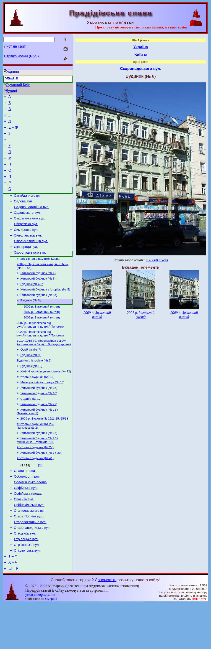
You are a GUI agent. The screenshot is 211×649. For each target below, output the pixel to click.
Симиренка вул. (26, 245)
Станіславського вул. (30, 549)
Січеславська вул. (28, 252)
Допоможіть (105, 625)
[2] (40, 499)
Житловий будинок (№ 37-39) (41, 485)
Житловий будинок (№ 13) (35, 404)
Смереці (51, 644)
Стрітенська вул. (27, 588)
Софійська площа (28, 530)
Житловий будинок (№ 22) (39, 434)
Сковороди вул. (26, 264)
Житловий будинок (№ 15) (39, 416)
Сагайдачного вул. (28, 207)
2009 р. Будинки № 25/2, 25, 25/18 (44, 449)
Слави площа (24, 505)
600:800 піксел (157, 260)
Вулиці (11, 91)
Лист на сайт (15, 46)
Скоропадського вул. (30, 271)
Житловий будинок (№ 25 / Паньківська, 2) (35, 457)
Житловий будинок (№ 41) (35, 491)
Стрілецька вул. (26, 581)
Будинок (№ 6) (31, 322)
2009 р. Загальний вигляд (42, 329)
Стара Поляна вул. (28, 556)
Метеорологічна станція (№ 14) (43, 410)
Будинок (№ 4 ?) (32, 304)
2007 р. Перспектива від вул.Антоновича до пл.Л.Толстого (40, 348)
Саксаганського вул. (29, 232)
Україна (12, 72)
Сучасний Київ (18, 85)
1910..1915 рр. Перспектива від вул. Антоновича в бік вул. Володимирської (44, 367)
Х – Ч (12, 607)
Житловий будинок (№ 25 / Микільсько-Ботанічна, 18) (37, 472)
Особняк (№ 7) (31, 375)
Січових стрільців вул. (31, 258)
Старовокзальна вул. (30, 562)
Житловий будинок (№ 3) (38, 298)
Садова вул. (23, 213)
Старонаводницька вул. (32, 568)
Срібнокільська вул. (29, 543)
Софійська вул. (25, 524)
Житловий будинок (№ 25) (39, 464)
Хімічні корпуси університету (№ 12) (46, 398)
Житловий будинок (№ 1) (38, 293)
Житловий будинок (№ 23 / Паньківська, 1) (37, 441)
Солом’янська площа (30, 517)
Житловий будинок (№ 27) (35, 479)
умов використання (40, 640)
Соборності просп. (28, 511)
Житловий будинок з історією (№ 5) (45, 310)
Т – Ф (13, 601)
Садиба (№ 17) (31, 428)
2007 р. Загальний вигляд (42, 335)
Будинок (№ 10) (31, 392)
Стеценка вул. (25, 575)
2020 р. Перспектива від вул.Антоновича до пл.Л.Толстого (40, 357)
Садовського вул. (27, 226)
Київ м (12, 78)
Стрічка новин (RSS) (21, 56)
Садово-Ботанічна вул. (31, 220)
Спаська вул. (24, 537)
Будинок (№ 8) (31, 380)
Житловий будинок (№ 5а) (39, 316)
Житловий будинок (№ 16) (39, 422)
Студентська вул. (27, 594)
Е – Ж (13, 131)
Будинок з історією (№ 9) (34, 386)
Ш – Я (13, 614)
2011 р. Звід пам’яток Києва (40, 277)
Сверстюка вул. (26, 239)
